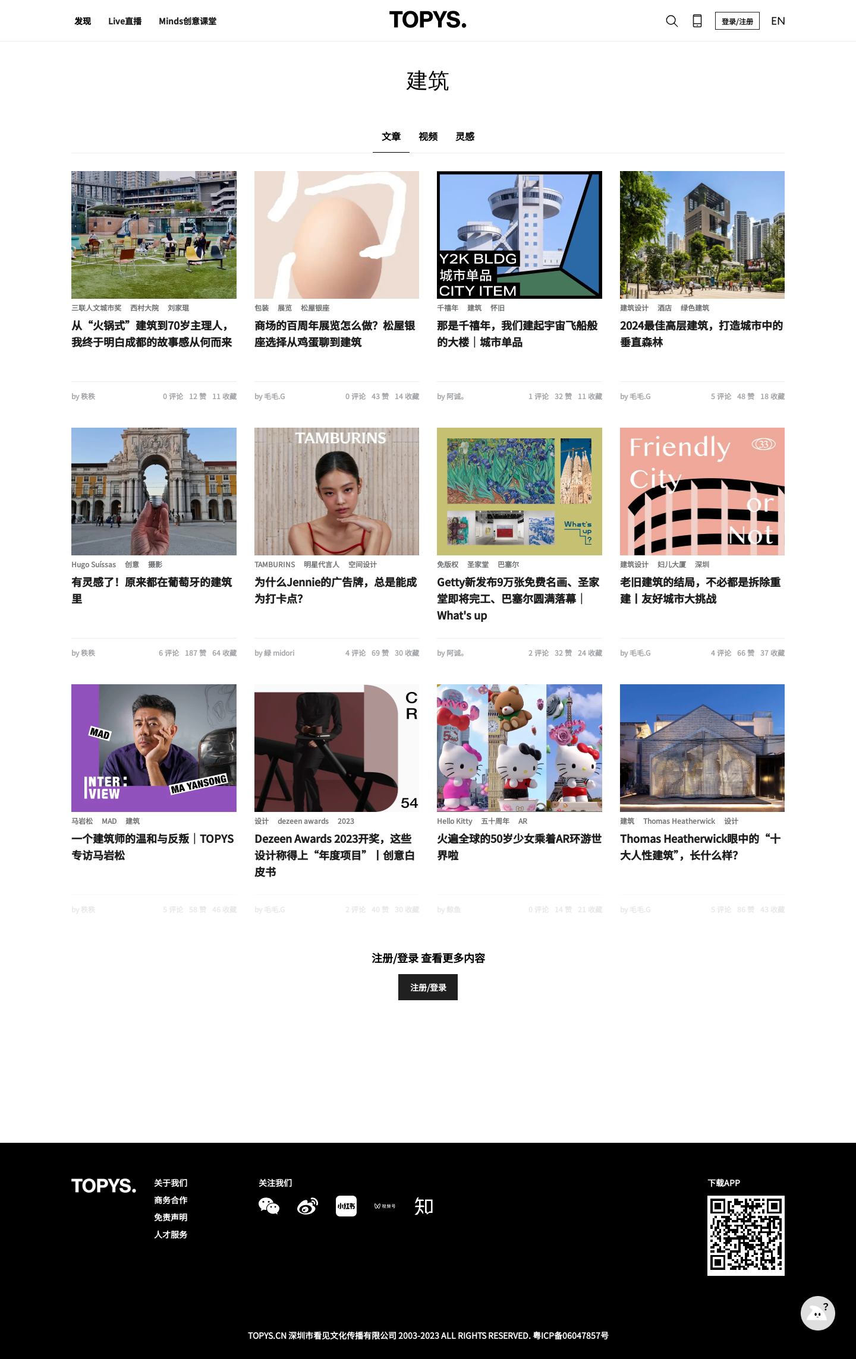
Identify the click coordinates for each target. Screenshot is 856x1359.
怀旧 (497, 307)
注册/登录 (428, 987)
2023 (346, 821)
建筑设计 (634, 307)
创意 (132, 564)
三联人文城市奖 (96, 307)
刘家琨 (178, 307)
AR (522, 821)
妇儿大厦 (671, 564)
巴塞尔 (508, 564)
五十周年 (495, 821)
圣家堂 (478, 564)
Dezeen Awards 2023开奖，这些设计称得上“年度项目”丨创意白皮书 (334, 854)
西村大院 (144, 307)
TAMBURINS (274, 564)
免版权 (447, 564)
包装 (261, 307)
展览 (285, 307)
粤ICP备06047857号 (571, 1335)
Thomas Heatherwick (679, 821)
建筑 (474, 307)
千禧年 (447, 307)
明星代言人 (321, 564)
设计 (261, 821)
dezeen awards (303, 821)
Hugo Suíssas (93, 564)
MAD (109, 821)
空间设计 (362, 564)
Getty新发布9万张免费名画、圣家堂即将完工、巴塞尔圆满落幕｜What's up (518, 598)
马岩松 (82, 821)
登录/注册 (737, 21)
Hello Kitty (454, 821)
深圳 (702, 564)
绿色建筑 (695, 307)
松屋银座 (315, 307)
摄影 (155, 564)
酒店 (664, 307)
